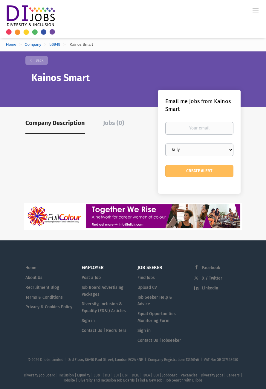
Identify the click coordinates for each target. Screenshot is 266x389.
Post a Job (91, 277)
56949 (55, 44)
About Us (33, 277)
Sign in (88, 320)
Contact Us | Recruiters (104, 330)
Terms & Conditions (44, 297)
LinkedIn (210, 288)
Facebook (211, 267)
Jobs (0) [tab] (113, 122)
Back (39, 60)
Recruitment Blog (42, 287)
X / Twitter (212, 278)
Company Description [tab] (55, 122)
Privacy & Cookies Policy (48, 306)
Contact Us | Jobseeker (159, 340)
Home (11, 44)
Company (33, 44)
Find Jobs (146, 277)
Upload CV (147, 287)
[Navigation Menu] (256, 10)
